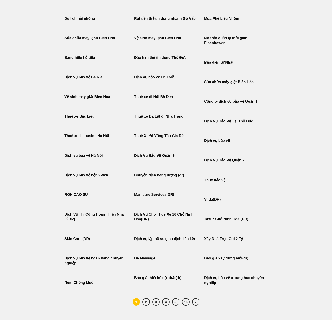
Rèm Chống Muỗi (79, 283)
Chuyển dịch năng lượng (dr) (159, 175)
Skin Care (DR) (77, 239)
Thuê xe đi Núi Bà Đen (153, 97)
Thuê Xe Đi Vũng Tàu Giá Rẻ (158, 136)
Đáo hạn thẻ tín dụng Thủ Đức (160, 57)
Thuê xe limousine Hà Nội (86, 136)
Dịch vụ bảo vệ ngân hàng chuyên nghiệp (93, 260)
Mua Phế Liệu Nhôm (221, 18)
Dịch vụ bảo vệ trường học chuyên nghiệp (234, 280)
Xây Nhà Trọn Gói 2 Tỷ (223, 239)
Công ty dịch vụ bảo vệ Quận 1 (231, 101)
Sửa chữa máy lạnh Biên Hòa (89, 38)
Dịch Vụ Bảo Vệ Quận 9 (154, 155)
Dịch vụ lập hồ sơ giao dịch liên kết (164, 239)
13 (186, 302)
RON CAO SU (76, 194)
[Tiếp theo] (196, 302)
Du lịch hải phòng (79, 18)
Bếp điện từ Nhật (218, 62)
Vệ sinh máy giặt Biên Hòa (87, 97)
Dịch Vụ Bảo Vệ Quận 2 (224, 160)
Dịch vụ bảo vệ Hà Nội (83, 155)
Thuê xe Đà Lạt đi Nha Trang (158, 116)
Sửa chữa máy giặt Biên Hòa (229, 82)
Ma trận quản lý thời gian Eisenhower (225, 40)
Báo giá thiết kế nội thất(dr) (157, 278)
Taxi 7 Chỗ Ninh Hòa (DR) (226, 219)
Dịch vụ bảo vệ (217, 141)
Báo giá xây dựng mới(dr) (226, 258)
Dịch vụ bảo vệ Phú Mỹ (154, 77)
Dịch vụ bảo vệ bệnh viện (86, 175)
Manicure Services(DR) (154, 194)
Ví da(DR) (212, 199)
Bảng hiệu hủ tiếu (79, 57)
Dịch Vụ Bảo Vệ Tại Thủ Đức (228, 121)
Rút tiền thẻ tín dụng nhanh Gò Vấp (165, 18)
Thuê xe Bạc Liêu (79, 116)
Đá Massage (145, 258)
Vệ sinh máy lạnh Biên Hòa (157, 38)
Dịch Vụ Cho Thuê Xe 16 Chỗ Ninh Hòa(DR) (164, 216)
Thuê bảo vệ (214, 180)
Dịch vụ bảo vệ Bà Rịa (83, 77)
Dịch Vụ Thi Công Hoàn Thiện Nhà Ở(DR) (94, 216)
